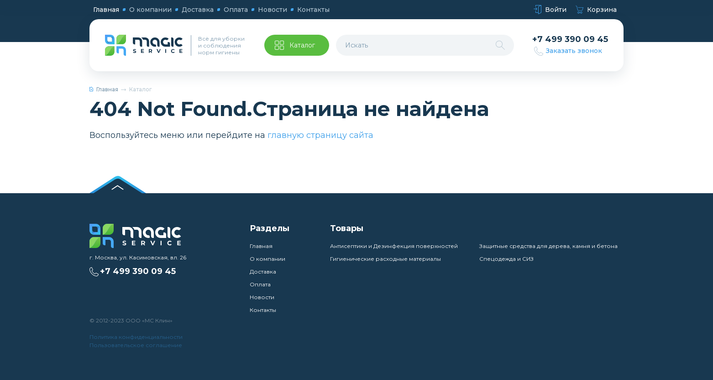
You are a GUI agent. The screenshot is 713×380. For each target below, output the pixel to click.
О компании (150, 9)
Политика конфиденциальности (136, 336)
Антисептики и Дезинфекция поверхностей (394, 246)
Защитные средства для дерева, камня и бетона (548, 246)
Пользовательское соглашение (135, 345)
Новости (272, 9)
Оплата (236, 9)
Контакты (313, 9)
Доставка (198, 9)
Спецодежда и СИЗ (506, 258)
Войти (550, 10)
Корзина (596, 10)
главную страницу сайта (320, 135)
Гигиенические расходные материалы (385, 258)
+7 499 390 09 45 (570, 39)
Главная (106, 9)
